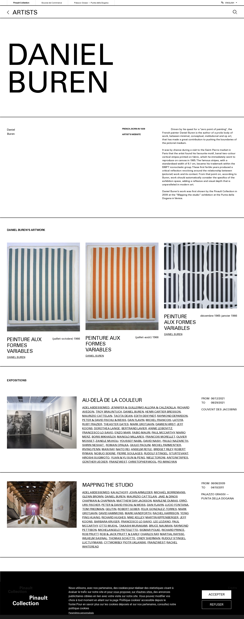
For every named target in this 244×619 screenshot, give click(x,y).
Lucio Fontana (176, 505)
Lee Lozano (162, 521)
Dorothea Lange (107, 428)
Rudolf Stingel (156, 453)
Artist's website (131, 134)
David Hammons (111, 513)
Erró (183, 500)
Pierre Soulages (130, 453)
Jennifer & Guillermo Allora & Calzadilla (143, 407)
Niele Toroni (155, 457)
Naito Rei (123, 449)
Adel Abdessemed (95, 407)
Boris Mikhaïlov (104, 436)
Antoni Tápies (177, 457)
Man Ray (108, 449)
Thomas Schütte (122, 538)
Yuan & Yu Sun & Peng (128, 457)
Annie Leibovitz (160, 428)
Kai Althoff (119, 492)
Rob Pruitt (90, 534)
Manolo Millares (130, 436)
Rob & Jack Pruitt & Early (119, 534)
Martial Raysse (172, 534)
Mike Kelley (135, 517)
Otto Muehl (108, 525)
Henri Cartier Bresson (163, 411)
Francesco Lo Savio (97, 432)
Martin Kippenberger (161, 517)
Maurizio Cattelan (97, 415)
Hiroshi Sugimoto (96, 457)
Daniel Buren (16, 357)
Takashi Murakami (133, 525)
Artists (25, 12)
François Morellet (160, 436)
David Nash (152, 441)
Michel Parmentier (166, 445)
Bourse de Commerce (52, 3)
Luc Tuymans (92, 542)
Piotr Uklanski (134, 542)
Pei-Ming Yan (167, 461)
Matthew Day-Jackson (134, 500)
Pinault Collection (21, 3)
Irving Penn (91, 449)
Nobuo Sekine (105, 453)
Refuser (216, 604)
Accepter (217, 594)
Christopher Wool (142, 461)
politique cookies (79, 608)
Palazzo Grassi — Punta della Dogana (91, 3)
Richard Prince (173, 530)
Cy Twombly (113, 542)
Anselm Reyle (141, 449)
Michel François (158, 420)
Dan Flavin (136, 420)
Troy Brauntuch (109, 411)
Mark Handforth (138, 513)
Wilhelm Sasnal (94, 538)
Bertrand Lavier (134, 428)
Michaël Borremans (169, 492)
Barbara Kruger (106, 521)
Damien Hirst (165, 424)
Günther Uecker (95, 461)
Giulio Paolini (140, 445)
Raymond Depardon (172, 415)
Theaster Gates (116, 424)
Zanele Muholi (106, 441)
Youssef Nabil (131, 441)
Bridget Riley (163, 449)
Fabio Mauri (141, 432)
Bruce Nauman (160, 525)
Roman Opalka (117, 445)
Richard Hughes (114, 517)
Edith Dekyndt (145, 415)
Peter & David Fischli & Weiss (104, 420)
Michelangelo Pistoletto (118, 530)
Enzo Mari (123, 432)
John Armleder (141, 492)
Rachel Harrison (166, 513)
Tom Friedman (93, 509)
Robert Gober (129, 509)
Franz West (118, 461)
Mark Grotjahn (142, 424)
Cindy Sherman (148, 538)
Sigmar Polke (150, 530)
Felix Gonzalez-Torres (159, 509)
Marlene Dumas (165, 500)
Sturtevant (178, 453)
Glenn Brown (92, 496)
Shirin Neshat (93, 445)
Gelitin (111, 509)
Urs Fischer (91, 505)
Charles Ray (149, 534)
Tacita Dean (123, 415)
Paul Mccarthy (163, 432)
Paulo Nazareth (175, 441)
